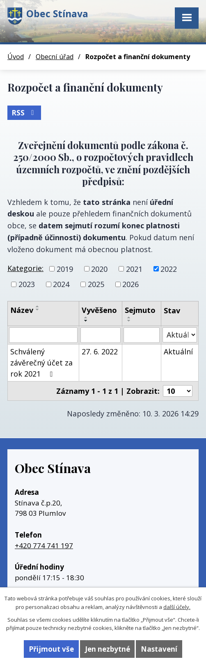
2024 (61, 284)
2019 (65, 268)
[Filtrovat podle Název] (43, 335)
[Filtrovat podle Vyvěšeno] (100, 335)
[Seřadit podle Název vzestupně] (37, 306)
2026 (130, 284)
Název (21, 310)
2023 (26, 284)
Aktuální (178, 351)
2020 (99, 268)
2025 (96, 284)
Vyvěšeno (99, 310)
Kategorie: (25, 268)
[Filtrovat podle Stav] (180, 334)
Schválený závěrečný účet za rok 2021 (41, 363)
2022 (168, 268)
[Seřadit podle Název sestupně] (37, 309)
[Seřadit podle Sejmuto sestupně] (129, 320)
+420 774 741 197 (44, 545)
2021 (134, 268)
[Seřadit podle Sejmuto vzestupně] (129, 317)
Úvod (15, 56)
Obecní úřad (54, 56)
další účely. (176, 607)
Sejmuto (140, 310)
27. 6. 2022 (100, 351)
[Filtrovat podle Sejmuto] (142, 335)
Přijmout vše (51, 649)
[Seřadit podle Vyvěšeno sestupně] (86, 320)
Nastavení (159, 649)
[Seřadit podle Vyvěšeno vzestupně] (86, 317)
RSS (24, 112)
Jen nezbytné (107, 649)
